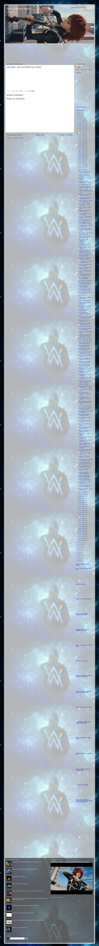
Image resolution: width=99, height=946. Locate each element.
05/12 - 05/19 (82, 504)
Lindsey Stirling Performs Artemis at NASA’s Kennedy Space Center (70, 862)
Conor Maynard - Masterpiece (85, 280)
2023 (78, 542)
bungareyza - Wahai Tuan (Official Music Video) (84, 324)
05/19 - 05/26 (82, 502)
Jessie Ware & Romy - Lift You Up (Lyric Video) (85, 226)
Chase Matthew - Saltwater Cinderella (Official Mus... (84, 365)
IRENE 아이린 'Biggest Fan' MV (19, 927)
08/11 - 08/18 (82, 157)
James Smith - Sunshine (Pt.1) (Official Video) (85, 441)
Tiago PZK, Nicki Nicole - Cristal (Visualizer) (84, 286)
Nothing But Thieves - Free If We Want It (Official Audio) (25, 869)
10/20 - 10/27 (82, 137)
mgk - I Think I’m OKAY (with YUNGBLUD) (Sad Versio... (85, 306)
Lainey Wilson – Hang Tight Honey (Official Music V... (84, 381)
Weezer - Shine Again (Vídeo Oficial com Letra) (23, 912)
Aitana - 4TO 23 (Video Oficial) (85, 340)
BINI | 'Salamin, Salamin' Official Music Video (84, 415)
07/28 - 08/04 (82, 161)
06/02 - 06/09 (82, 498)
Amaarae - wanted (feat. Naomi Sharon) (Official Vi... (85, 476)
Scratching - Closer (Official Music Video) (84, 303)
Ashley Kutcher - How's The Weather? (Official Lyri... (84, 431)
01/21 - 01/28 (82, 536)
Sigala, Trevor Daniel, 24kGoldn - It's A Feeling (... (85, 182)
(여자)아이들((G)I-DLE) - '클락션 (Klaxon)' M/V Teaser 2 (85, 275)
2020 (78, 548)
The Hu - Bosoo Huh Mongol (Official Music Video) (84, 352)
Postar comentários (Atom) (16, 138)
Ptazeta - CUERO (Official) (84, 300)
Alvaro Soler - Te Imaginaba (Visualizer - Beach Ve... (84, 362)
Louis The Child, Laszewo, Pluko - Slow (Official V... (84, 244)
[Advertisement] (14, 53)
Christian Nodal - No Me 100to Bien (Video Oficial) (85, 237)
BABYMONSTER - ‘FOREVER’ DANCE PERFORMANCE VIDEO (85, 402)
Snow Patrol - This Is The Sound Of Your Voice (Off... (85, 283)
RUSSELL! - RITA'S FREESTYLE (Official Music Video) (85, 191)
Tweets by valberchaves (81, 107)
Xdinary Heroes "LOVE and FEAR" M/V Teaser (84, 372)
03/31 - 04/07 (82, 516)
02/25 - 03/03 (82, 526)
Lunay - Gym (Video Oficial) (84, 405)
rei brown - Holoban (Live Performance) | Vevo (84, 346)
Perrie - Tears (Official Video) (84, 220)
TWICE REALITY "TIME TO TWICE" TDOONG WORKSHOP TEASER (84, 251)
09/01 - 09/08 (82, 152)
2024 (78, 116)
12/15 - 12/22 (82, 122)
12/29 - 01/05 (82, 118)
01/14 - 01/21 (82, 538)
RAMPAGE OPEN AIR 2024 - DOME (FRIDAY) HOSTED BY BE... (85, 230)
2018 (78, 552)
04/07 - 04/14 (82, 514)
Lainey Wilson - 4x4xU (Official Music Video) (85, 378)
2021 (78, 546)
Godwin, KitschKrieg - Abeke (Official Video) (84, 214)
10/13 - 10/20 (82, 139)
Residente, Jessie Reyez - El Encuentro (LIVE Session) (84, 335)
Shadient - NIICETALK (83, 384)
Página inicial (40, 135)
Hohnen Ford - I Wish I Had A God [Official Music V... (85, 450)
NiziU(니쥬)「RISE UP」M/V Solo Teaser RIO (84, 428)
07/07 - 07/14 (82, 167)
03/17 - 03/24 (82, 520)
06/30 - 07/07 (82, 169)
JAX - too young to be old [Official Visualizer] (84, 278)
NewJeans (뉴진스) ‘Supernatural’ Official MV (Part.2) (84, 398)
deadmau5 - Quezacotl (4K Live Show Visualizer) (84, 258)
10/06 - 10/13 (82, 141)
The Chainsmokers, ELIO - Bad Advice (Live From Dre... (85, 463)
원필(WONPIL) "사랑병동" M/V (19, 876)
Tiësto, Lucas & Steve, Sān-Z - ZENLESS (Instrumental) (85, 368)
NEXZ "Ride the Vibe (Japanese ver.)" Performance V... (83, 240)
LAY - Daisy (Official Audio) (84, 184)
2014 (78, 558)
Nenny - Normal (82, 295)
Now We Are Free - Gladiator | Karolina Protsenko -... (85, 408)
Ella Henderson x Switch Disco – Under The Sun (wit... (85, 317)
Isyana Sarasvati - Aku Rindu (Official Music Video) (85, 343)
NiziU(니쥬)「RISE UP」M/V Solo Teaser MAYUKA (84, 172)
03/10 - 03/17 (82, 522)
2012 (78, 560)
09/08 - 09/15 (82, 150)
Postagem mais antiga (65, 135)
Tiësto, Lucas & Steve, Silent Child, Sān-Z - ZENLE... (84, 359)
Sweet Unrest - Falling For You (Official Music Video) (85, 198)
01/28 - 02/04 (82, 534)
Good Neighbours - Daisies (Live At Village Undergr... (84, 222)
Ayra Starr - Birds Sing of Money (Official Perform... (84, 175)
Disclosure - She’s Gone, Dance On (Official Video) (84, 479)
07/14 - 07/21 (82, 165)
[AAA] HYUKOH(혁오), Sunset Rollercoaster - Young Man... (85, 386)
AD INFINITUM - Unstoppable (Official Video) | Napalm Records (26, 861)
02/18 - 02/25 (82, 528)
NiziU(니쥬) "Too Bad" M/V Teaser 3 (20, 883)
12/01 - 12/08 (82, 126)
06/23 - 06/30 (82, 492)
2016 (78, 554)
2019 (78, 550)
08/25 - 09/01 (82, 154)
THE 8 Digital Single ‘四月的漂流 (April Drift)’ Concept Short (25, 905)
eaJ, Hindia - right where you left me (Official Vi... (84, 329)
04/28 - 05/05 (82, 508)
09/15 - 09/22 (82, 148)
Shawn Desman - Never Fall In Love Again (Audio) (85, 262)
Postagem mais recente (14, 135)
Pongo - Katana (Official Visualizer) (83, 447)
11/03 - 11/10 (82, 134)
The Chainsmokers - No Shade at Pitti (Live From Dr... (85, 460)
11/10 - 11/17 (82, 132)
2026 (78, 112)
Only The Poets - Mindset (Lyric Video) (84, 204)
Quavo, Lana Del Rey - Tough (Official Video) (85, 489)
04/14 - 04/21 (82, 512)
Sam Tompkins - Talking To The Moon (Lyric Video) (85, 233)
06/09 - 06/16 (82, 496)
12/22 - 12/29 (82, 120)
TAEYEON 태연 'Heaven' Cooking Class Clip (84, 255)
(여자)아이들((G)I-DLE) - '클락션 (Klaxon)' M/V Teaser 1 (85, 466)
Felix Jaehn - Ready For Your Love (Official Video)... (85, 310)
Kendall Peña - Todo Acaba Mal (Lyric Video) (84, 211)
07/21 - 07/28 (82, 163)
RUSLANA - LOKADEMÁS (84, 326)
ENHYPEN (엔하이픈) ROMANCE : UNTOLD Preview (84, 394)
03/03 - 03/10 (82, 524)
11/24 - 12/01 (82, 128)
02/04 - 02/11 (82, 532)
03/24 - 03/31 (82, 518)
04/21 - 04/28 (82, 510)
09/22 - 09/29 (82, 146)
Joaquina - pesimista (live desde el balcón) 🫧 (84, 444)
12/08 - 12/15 (82, 124)
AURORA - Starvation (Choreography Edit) (83, 473)
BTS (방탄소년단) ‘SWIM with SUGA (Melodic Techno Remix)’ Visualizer (28, 920)
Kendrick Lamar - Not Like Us (85, 338)
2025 (78, 114)
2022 (78, 544)
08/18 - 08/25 (82, 155)
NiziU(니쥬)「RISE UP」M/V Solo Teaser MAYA (84, 268)
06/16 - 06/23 (82, 494)
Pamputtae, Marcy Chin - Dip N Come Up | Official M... (85, 486)
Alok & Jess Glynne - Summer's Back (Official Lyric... (84, 313)
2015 (78, 556)
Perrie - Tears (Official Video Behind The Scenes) (84, 187)
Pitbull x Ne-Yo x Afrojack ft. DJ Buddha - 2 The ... (85, 437)
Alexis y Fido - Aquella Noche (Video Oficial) (85, 265)
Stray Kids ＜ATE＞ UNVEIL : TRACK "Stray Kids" (85, 195)
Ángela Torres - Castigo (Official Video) (83, 320)
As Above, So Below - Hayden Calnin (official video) (85, 201)
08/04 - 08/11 (82, 159)
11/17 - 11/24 (82, 130)
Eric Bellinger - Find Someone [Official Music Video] (85, 349)
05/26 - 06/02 (82, 500)
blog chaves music (19, 8)
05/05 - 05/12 (82, 506)
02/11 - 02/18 (82, 530)
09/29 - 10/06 (82, 143)
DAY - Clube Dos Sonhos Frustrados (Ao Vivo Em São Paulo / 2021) (27, 891)
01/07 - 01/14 (82, 540)
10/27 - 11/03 (82, 136)
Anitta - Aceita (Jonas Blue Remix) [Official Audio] (84, 289)
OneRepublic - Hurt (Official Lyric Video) (84, 298)
